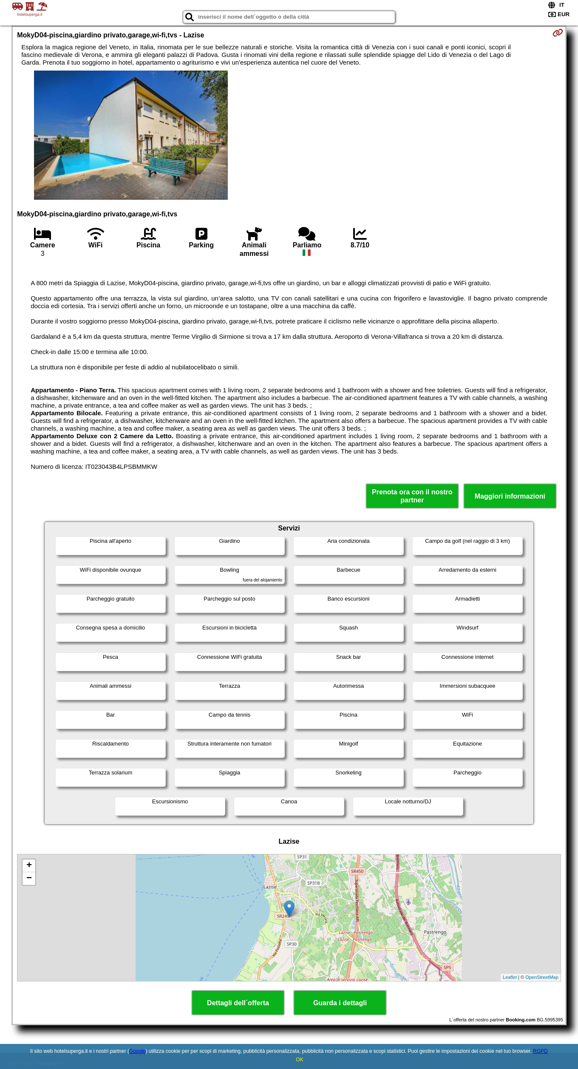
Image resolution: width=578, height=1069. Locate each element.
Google (137, 1051)
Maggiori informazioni (510, 496)
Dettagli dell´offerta (238, 1003)
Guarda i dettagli (340, 1003)
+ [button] (29, 865)
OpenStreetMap (541, 977)
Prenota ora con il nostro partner (412, 496)
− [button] (29, 878)
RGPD (540, 1051)
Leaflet (510, 977)
